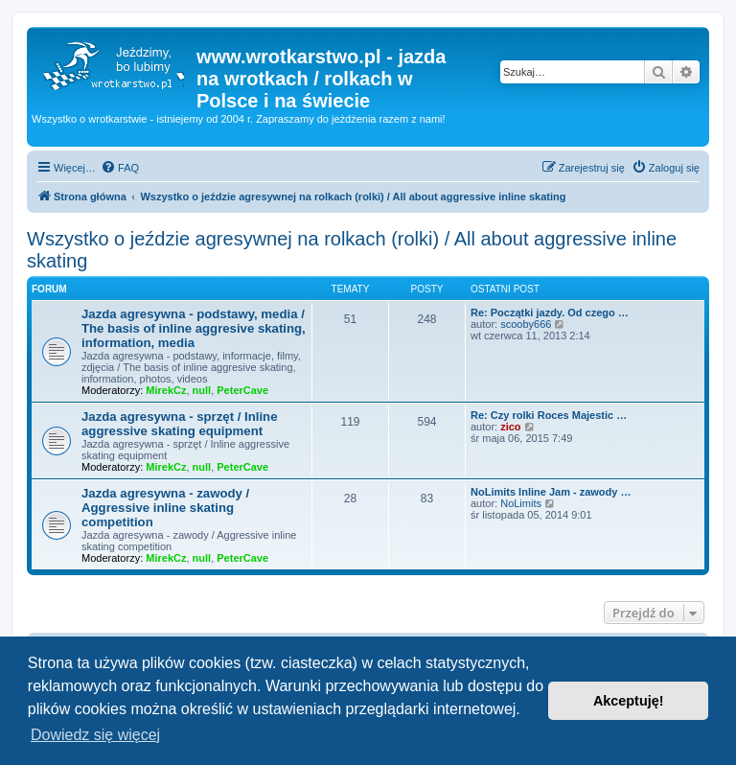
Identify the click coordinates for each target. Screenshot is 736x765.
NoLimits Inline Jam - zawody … (551, 492)
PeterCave (242, 390)
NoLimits (520, 503)
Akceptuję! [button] (628, 700)
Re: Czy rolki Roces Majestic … (549, 415)
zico (510, 426)
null (202, 390)
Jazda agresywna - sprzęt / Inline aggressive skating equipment (179, 423)
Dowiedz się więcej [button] (95, 735)
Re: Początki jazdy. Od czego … (550, 312)
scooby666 (525, 324)
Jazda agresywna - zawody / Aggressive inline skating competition (165, 507)
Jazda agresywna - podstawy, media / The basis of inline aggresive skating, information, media (193, 328)
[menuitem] (120, 167)
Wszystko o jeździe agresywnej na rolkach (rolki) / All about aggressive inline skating (352, 249)
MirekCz (166, 390)
